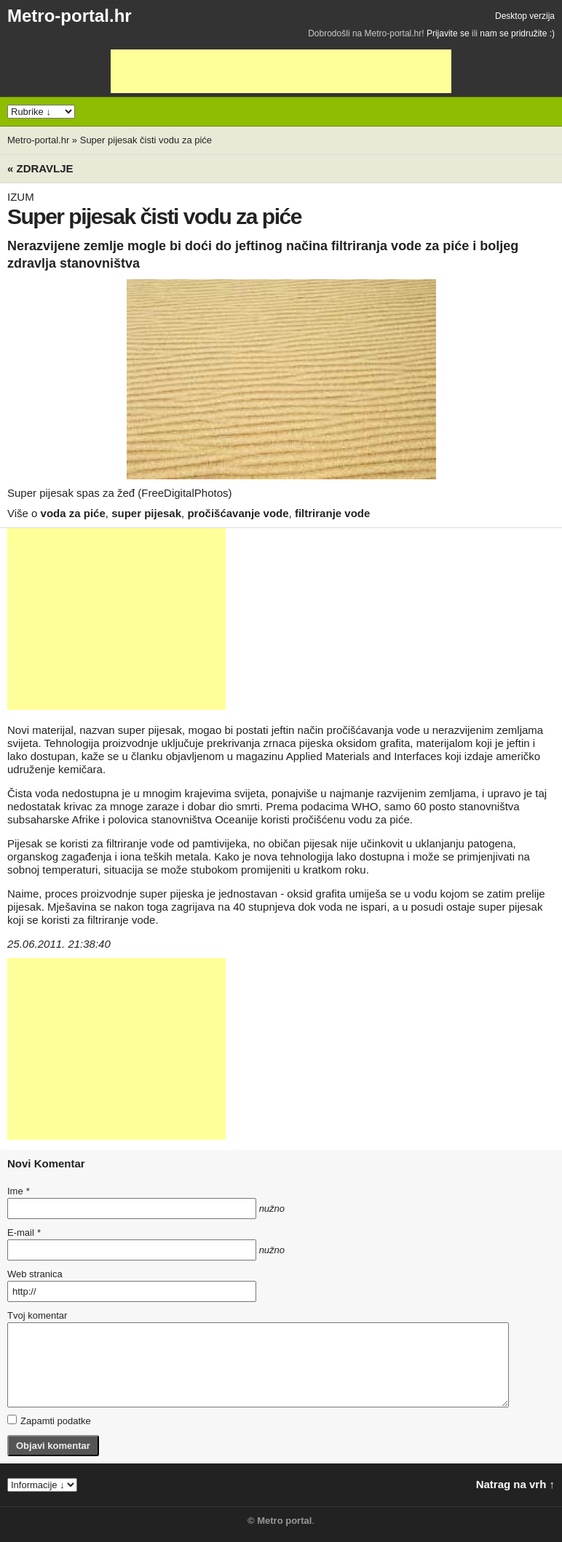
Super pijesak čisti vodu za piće (146, 140)
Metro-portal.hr (69, 15)
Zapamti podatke (49, 1420)
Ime (18, 1191)
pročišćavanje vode (237, 513)
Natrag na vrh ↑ (515, 1484)
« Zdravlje (40, 168)
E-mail (24, 1232)
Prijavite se (448, 33)
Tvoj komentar (37, 1315)
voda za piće (73, 513)
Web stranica (35, 1274)
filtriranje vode (332, 513)
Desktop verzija (525, 16)
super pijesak (146, 513)
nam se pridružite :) (517, 33)
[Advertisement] (281, 71)
